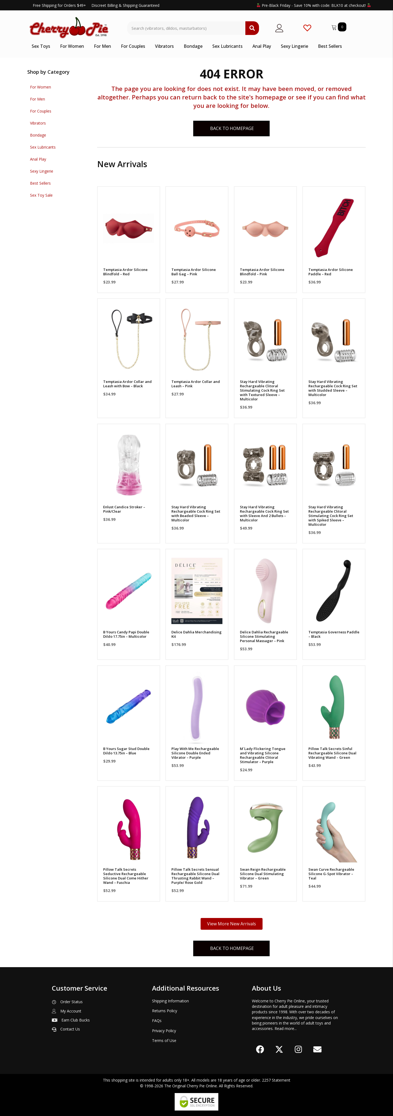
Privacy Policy (164, 1030)
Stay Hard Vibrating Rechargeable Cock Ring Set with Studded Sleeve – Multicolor (332, 388)
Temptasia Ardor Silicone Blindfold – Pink (262, 271)
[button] (260, 1049)
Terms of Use (164, 1040)
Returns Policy (164, 1010)
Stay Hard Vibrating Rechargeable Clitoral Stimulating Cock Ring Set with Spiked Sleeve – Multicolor (330, 515)
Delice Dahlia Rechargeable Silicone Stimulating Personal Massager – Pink (264, 636)
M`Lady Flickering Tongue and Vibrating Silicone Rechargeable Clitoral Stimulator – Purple (262, 755)
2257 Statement (276, 1080)
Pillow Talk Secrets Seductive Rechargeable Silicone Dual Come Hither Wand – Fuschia (125, 876)
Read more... (286, 1028)
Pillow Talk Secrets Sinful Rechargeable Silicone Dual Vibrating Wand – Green (332, 753)
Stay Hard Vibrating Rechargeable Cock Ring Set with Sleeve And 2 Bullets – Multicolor (264, 513)
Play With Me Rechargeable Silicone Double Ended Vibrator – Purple (195, 753)
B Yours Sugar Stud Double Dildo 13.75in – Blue (126, 750)
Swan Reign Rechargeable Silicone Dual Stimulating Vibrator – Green (263, 874)
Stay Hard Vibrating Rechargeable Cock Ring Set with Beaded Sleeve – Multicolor (195, 513)
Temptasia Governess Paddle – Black (333, 634)
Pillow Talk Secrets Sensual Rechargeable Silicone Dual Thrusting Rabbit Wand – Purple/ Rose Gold (195, 876)
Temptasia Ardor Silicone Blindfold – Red (125, 271)
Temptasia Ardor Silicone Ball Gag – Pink (193, 271)
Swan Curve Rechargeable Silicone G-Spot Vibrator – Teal (331, 874)
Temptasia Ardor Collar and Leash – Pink (195, 383)
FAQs (157, 1020)
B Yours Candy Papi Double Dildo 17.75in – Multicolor (126, 634)
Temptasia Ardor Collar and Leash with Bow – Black (127, 383)
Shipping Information (170, 1000)
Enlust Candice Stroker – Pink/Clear (124, 509)
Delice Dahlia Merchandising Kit (196, 634)
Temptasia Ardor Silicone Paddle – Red (330, 271)
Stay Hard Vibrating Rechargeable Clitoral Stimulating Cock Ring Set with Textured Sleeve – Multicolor (262, 390)
